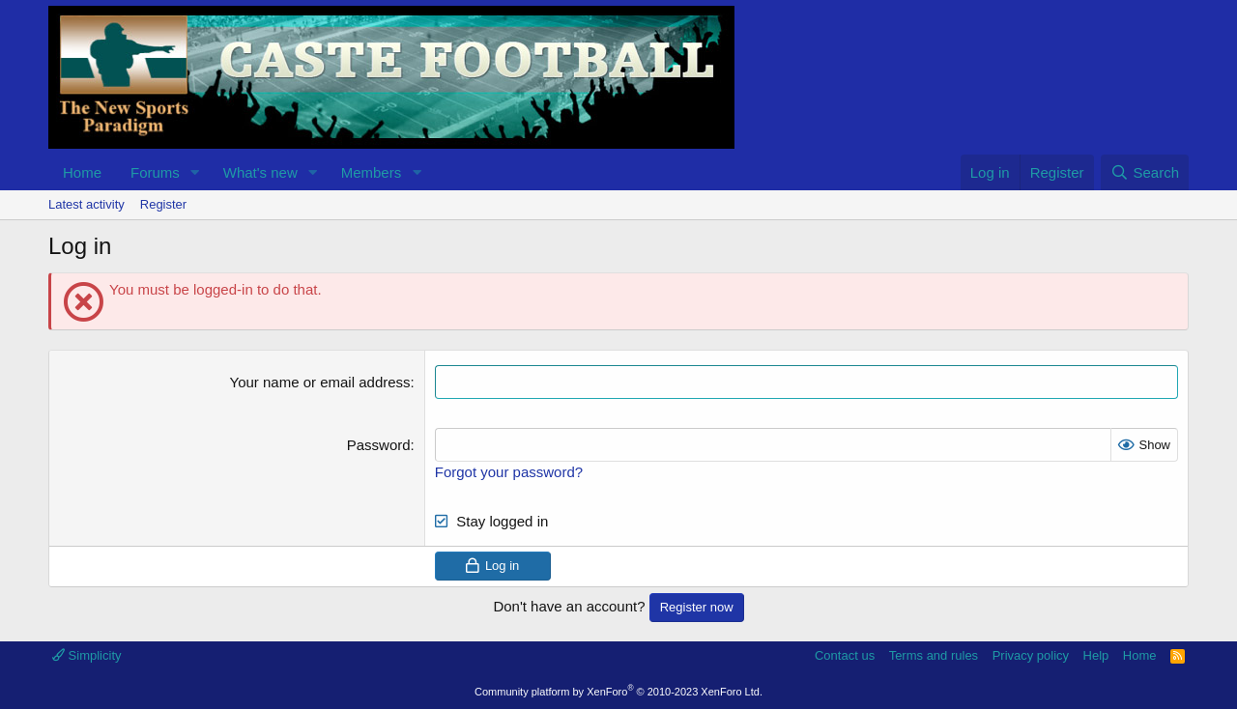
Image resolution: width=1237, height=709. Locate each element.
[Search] (1145, 172)
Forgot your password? (509, 472)
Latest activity (86, 204)
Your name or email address (320, 382)
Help (1096, 655)
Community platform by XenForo (618, 691)
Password (379, 445)
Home (82, 172)
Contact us (845, 655)
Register (163, 204)
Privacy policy (1030, 655)
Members (371, 172)
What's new (260, 172)
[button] (195, 172)
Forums (155, 172)
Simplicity (87, 655)
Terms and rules (933, 655)
